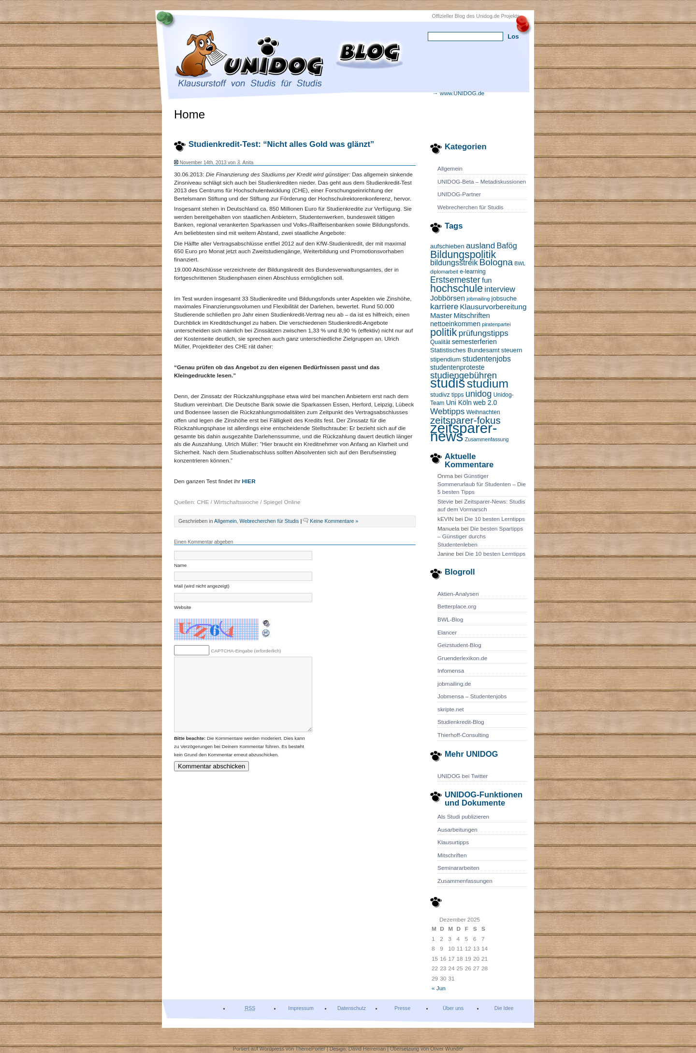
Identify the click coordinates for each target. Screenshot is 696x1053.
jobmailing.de (454, 683)
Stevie (445, 501)
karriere (444, 306)
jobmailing (478, 299)
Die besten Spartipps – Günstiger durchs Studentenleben (480, 536)
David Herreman (367, 1049)
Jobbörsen (447, 298)
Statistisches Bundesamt (465, 350)
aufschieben (447, 246)
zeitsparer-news (463, 432)
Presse (402, 1008)
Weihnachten (483, 412)
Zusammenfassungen (465, 881)
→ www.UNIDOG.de (458, 93)
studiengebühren (463, 375)
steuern (511, 350)
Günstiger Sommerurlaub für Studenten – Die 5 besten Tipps (481, 484)
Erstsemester (455, 280)
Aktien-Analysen (457, 594)
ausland (480, 245)
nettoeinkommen (455, 324)
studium (487, 383)
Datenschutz (351, 1008)
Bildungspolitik (463, 254)
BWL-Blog (450, 619)
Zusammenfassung (487, 439)
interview (499, 289)
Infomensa (450, 670)
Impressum (301, 1008)
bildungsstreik (454, 262)
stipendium (445, 359)
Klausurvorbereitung (493, 307)
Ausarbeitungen (457, 829)
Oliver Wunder (446, 1049)
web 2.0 (485, 402)
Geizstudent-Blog (459, 645)
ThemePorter (310, 1049)
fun (487, 280)
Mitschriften (471, 315)
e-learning (472, 271)
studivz (440, 394)
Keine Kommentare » (334, 521)
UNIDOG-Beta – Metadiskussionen (481, 181)
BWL (519, 263)
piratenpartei (496, 324)
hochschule (456, 288)
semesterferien (474, 342)
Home (189, 114)
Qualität (440, 342)
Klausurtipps (453, 842)
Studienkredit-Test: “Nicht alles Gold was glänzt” (281, 144)
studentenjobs (487, 358)
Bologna (496, 262)
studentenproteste (457, 367)
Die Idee (504, 1008)
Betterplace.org (456, 606)
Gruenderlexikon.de (462, 658)
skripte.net (450, 709)
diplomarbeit (444, 271)
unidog (478, 394)
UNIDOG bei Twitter (462, 776)
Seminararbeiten (458, 868)
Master (441, 315)
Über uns (453, 1008)
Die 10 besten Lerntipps (494, 519)
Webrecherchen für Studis (470, 207)
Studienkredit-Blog (460, 722)
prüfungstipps (483, 333)
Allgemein (450, 168)
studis (447, 382)
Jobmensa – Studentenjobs (472, 696)
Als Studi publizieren (463, 816)
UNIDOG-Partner (459, 194)
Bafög (507, 245)
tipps (457, 394)
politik (443, 332)
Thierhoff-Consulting (463, 735)
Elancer (447, 632)
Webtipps (447, 411)
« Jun (439, 988)
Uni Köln (459, 402)
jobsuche (504, 298)
